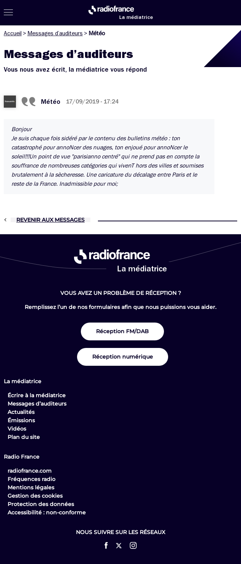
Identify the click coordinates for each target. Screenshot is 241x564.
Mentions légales (31, 487)
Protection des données (41, 504)
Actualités (21, 412)
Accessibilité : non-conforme (47, 512)
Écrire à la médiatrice (37, 395)
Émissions (21, 420)
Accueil (13, 33)
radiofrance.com (30, 470)
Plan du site (24, 437)
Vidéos (17, 428)
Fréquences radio (31, 479)
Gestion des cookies (35, 495)
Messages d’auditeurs (55, 33)
